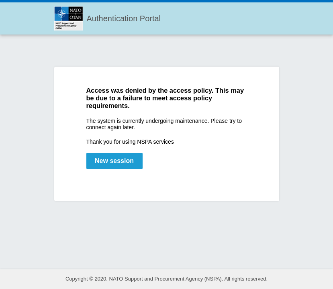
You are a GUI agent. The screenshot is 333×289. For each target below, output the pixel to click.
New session (114, 160)
